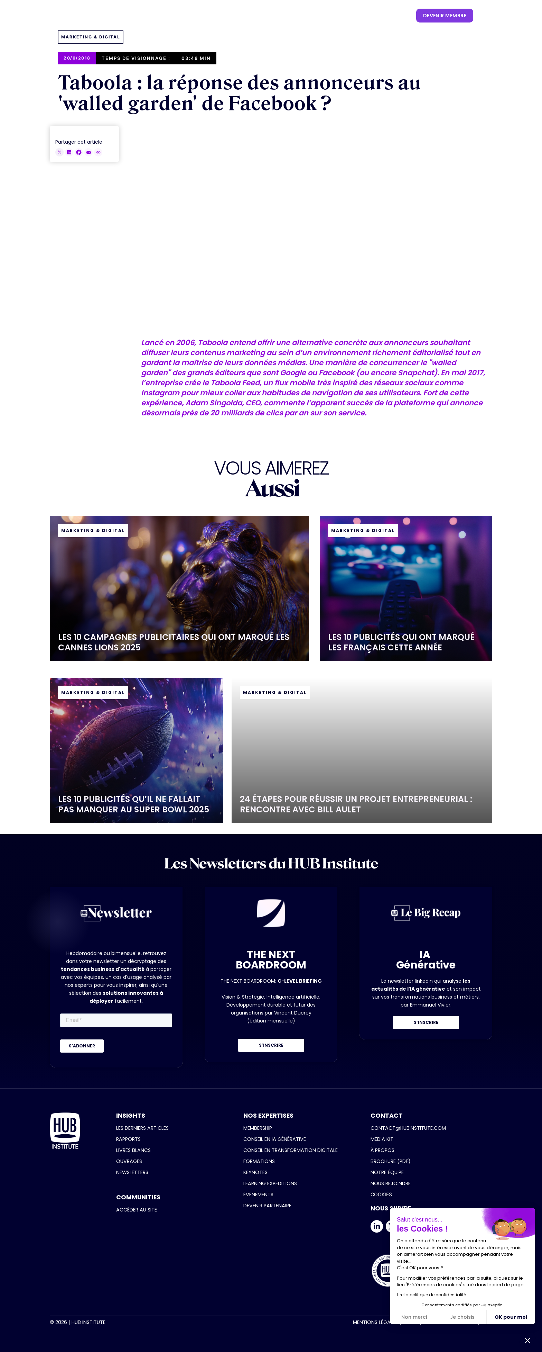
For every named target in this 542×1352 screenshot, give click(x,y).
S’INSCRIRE (271, 1045)
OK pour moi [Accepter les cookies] (511, 1317)
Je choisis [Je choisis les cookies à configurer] (462, 1317)
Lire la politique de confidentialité (431, 1295)
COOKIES (381, 1194)
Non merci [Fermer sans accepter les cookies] (414, 1317)
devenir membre (444, 15)
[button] (164, 15)
